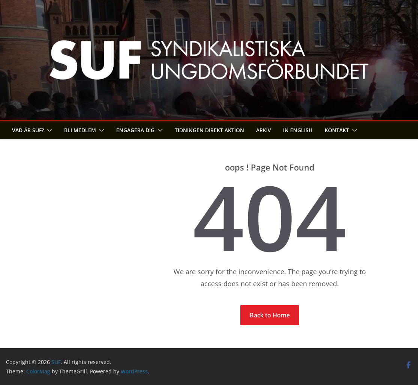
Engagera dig (135, 130)
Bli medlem (80, 130)
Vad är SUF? (28, 130)
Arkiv (263, 130)
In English (298, 130)
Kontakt (337, 130)
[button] (48, 130)
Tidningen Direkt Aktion (209, 130)
